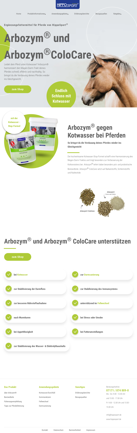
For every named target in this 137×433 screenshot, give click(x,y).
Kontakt (45, 430)
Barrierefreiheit (75, 430)
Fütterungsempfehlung (13, 401)
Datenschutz (58, 430)
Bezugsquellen (102, 14)
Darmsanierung (45, 406)
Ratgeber (117, 14)
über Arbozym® (10, 393)
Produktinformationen (34, 14)
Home (16, 14)
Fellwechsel (43, 401)
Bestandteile (9, 397)
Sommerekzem (45, 397)
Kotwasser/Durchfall (47, 393)
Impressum (90, 430)
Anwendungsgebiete (59, 14)
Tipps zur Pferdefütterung (14, 406)
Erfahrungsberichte (82, 14)
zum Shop (18, 89)
